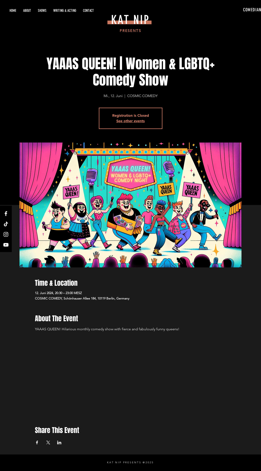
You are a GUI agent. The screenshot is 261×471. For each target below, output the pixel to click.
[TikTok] (6, 224)
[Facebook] (6, 213)
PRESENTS (130, 31)
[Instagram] (6, 234)
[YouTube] (6, 245)
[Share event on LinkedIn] (59, 442)
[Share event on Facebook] (37, 442)
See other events (130, 121)
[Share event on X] (48, 442)
